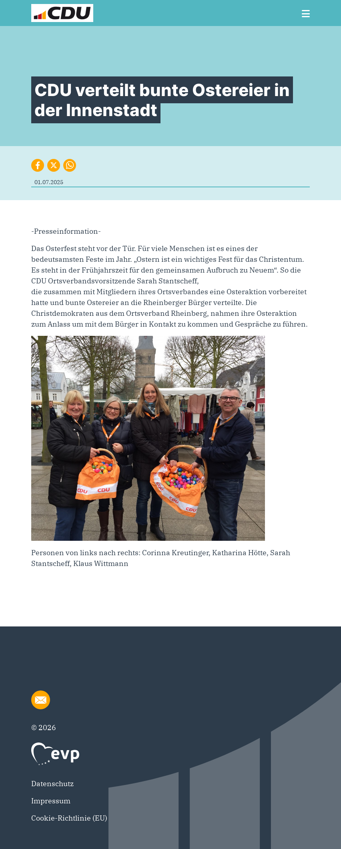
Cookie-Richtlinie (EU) (69, 818)
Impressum (50, 800)
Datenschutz (52, 783)
